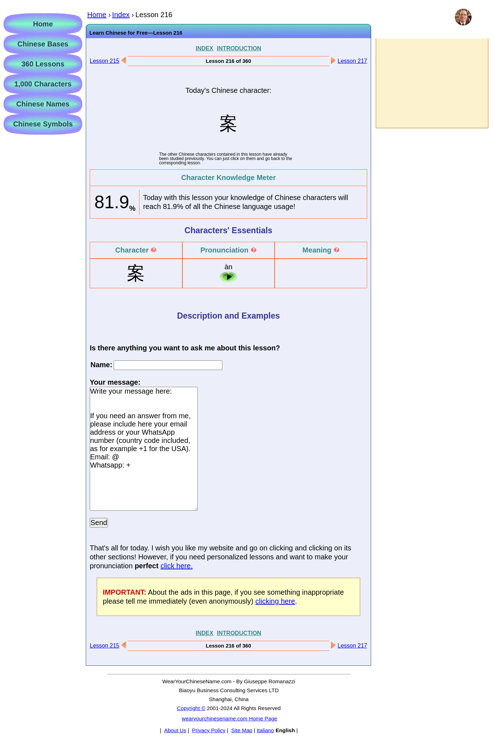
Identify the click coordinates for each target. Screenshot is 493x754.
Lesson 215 (104, 61)
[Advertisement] (431, 83)
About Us (175, 730)
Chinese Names (43, 104)
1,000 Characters (43, 84)
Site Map (241, 730)
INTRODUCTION (239, 48)
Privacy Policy (208, 730)
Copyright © (191, 708)
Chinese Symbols (43, 124)
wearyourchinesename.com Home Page (229, 718)
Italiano (265, 730)
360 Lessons (42, 64)
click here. (177, 566)
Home (43, 24)
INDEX (204, 48)
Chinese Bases (43, 44)
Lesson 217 (352, 61)
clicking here (275, 601)
